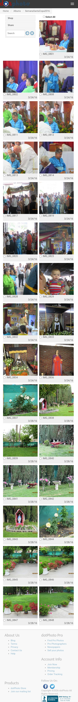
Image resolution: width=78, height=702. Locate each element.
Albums (17, 11)
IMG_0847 (10, 620)
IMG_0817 (10, 215)
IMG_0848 (46, 620)
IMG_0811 (10, 134)
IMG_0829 (46, 296)
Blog (13, 640)
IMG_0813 (10, 175)
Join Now (52, 664)
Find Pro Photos (55, 640)
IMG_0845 (10, 579)
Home (6, 11)
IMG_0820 (10, 256)
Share (11, 25)
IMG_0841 (10, 498)
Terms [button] (14, 643)
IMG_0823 (46, 256)
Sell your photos (55, 650)
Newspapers (53, 647)
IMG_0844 (46, 539)
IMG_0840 (46, 458)
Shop (10, 18)
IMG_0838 (46, 417)
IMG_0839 (10, 458)
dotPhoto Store (18, 688)
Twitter (52, 686)
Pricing (50, 670)
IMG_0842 (46, 498)
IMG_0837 (10, 417)
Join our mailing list (21, 691)
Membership (53, 667)
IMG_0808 (46, 94)
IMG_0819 (46, 215)
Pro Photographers (57, 643)
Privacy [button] (14, 647)
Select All (50, 17)
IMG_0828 (10, 296)
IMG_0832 (10, 337)
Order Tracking (54, 674)
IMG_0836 (46, 377)
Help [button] (13, 653)
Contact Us (16, 650)
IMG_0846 (46, 579)
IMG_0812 (46, 134)
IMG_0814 (46, 175)
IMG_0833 (46, 337)
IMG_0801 (46, 53)
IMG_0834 (10, 377)
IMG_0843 (10, 539)
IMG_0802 (10, 94)
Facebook (45, 686)
